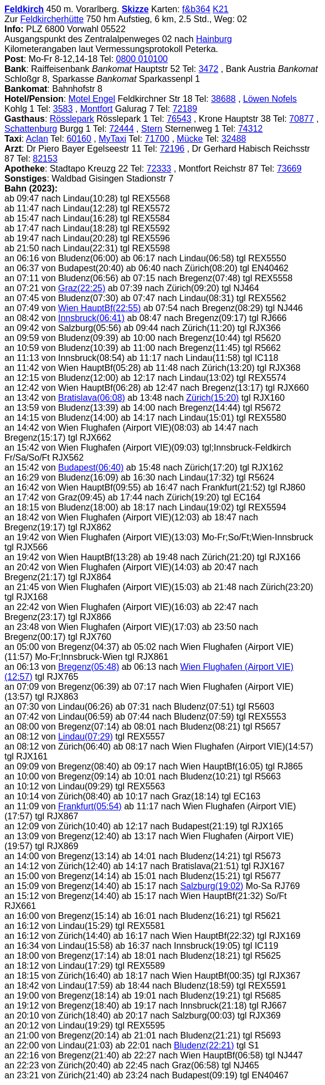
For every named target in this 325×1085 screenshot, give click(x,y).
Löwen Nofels (270, 99)
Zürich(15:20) (212, 397)
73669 (289, 168)
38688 (223, 99)
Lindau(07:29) (85, 736)
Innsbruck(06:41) (91, 318)
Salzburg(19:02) (212, 886)
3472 (209, 69)
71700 (157, 138)
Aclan (37, 138)
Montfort (96, 108)
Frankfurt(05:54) (90, 806)
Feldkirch (24, 9)
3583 (63, 108)
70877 (301, 118)
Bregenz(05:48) (88, 666)
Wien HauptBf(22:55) (99, 308)
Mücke (190, 138)
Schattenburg (30, 128)
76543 (179, 118)
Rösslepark (72, 118)
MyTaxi (112, 138)
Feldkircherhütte (52, 19)
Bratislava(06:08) (91, 397)
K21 (220, 9)
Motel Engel (92, 99)
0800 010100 (142, 59)
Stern (151, 128)
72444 (121, 128)
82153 (45, 158)
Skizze (135, 9)
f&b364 (196, 9)
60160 (78, 138)
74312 (250, 128)
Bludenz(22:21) (204, 1045)
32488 (233, 138)
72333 (159, 168)
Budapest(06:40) (90, 467)
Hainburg (214, 39)
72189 (185, 108)
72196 (172, 148)
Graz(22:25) (81, 288)
